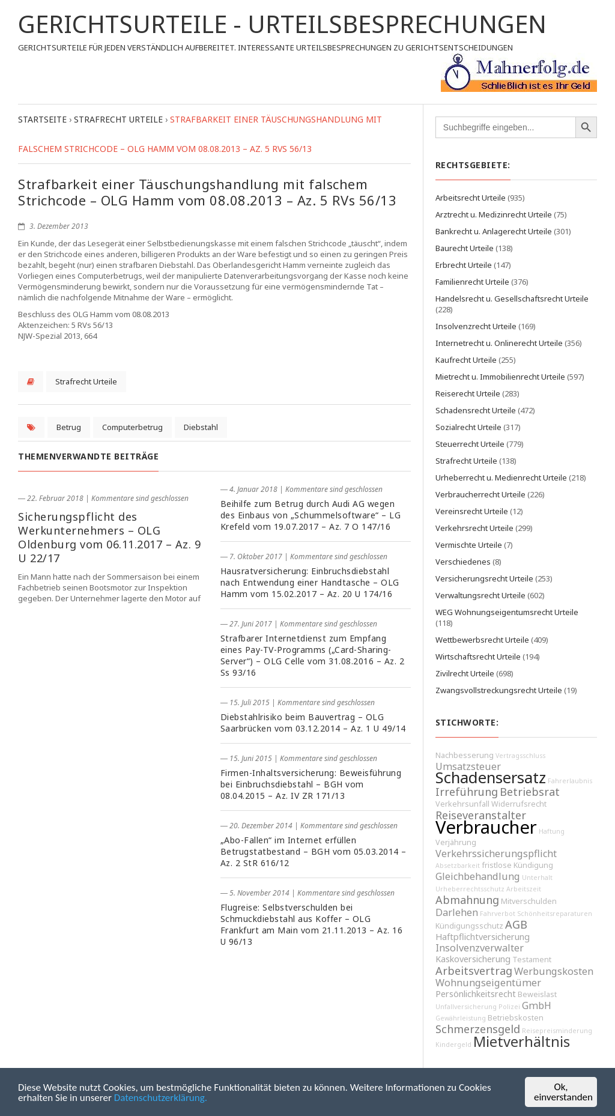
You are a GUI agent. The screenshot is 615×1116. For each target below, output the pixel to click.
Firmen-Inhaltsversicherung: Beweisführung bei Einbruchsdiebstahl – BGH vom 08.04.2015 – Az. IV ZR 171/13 (311, 784)
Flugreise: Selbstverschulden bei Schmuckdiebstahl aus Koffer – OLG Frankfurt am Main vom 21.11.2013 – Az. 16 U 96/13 (311, 924)
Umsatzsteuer (468, 766)
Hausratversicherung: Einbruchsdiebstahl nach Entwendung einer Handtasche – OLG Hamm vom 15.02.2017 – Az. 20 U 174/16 (309, 582)
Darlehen (456, 912)
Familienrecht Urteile (472, 281)
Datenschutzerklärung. (160, 1097)
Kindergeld (453, 1044)
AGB (516, 924)
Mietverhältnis (521, 1041)
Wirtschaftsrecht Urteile (478, 656)
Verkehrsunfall (462, 804)
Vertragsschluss (520, 755)
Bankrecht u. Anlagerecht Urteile (493, 231)
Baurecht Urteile (464, 248)
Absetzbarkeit (457, 865)
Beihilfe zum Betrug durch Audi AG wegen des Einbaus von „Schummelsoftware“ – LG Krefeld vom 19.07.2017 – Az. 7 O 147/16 (310, 515)
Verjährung (455, 842)
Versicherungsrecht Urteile (484, 578)
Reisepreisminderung (557, 1031)
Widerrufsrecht (519, 804)
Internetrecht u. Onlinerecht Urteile (499, 343)
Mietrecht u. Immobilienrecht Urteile (500, 376)
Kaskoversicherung (472, 959)
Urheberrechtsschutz (469, 889)
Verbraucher (486, 827)
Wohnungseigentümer (488, 982)
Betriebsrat (530, 791)
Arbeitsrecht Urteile (470, 197)
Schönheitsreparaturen (554, 913)
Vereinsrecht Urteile (471, 511)
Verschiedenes (463, 561)
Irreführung (466, 791)
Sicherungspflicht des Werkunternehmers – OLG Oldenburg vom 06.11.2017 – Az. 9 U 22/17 (109, 537)
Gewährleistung (460, 1018)
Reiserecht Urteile (467, 393)
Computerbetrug (132, 427)
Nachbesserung (464, 755)
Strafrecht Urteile (86, 381)
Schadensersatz (490, 777)
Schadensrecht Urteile (475, 410)
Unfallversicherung (466, 1006)
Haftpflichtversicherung (482, 936)
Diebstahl (201, 427)
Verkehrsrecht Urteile (474, 528)
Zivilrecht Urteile (464, 673)
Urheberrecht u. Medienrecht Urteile (501, 477)
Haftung (552, 831)
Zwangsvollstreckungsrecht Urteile (498, 690)
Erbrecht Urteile (463, 264)
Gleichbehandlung (477, 876)
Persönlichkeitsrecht (475, 993)
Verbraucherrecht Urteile (480, 494)
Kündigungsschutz (469, 926)
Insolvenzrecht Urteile (476, 326)
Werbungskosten (553, 971)
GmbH (536, 1005)
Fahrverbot (497, 913)
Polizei (509, 1006)
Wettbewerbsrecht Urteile (482, 639)
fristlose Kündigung (517, 865)
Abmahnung (467, 900)
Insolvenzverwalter (479, 947)
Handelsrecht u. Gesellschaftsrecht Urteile (512, 298)
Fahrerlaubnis (570, 781)
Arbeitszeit (523, 889)
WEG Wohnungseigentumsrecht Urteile (506, 612)
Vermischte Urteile (468, 544)
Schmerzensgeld (477, 1029)
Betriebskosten (516, 1018)
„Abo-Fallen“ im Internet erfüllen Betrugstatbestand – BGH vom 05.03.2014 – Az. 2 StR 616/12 (313, 851)
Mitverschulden (529, 901)
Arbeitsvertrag (473, 970)
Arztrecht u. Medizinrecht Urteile (493, 214)
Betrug (68, 427)
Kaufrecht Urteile (466, 359)
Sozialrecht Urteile (468, 427)
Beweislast (537, 994)
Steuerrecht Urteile (469, 443)
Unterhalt (537, 877)
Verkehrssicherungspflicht (496, 853)
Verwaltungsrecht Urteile (480, 595)
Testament (531, 959)
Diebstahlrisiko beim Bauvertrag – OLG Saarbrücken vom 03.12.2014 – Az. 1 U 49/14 (313, 722)
